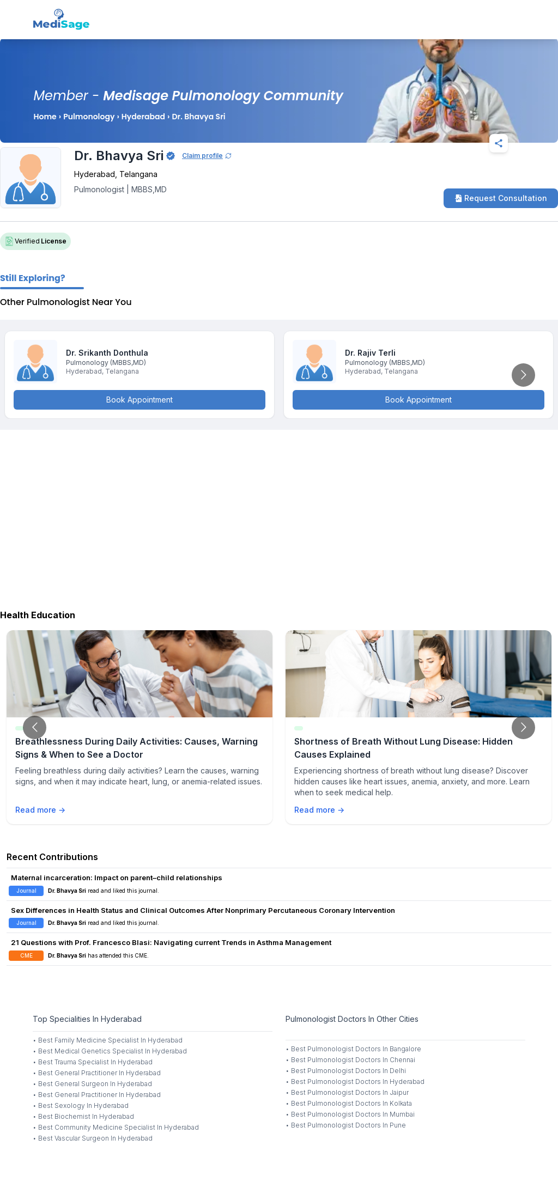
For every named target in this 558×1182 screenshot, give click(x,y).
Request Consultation (500, 198)
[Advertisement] (279, 517)
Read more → (40, 809)
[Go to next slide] (523, 375)
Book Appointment (139, 399)
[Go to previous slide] (34, 727)
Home (44, 116)
